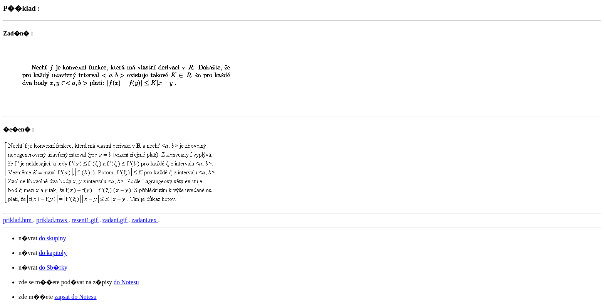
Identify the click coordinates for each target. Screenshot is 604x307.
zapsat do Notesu (75, 297)
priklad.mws (52, 220)
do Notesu (126, 282)
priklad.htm (18, 220)
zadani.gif (115, 220)
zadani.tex (144, 220)
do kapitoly (53, 253)
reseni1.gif (85, 220)
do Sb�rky (53, 267)
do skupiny (52, 238)
